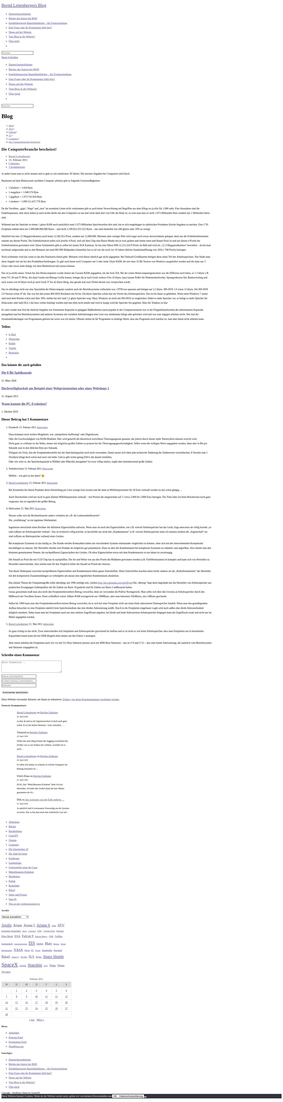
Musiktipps (14, 878)
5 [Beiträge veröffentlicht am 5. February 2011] (56, 992)
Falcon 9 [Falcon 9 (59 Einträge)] (27, 938)
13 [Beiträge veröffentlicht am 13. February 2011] (66, 998)
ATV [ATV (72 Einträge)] (61, 927)
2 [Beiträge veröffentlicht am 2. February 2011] (26, 992)
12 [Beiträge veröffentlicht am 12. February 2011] (56, 998)
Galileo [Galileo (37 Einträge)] (58, 938)
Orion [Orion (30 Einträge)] (27, 952)
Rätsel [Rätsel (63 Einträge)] (5, 959)
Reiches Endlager (49, 714)
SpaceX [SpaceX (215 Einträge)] (9, 967)
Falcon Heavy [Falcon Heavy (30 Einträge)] (41, 938)
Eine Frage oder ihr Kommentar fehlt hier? (32, 79)
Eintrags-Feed (16, 1039)
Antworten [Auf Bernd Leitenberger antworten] (52, 483)
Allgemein (14, 824)
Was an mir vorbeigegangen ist (24, 906)
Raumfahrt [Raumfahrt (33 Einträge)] (47, 952)
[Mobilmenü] (9, 57)
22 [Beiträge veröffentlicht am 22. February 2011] (16, 1010)
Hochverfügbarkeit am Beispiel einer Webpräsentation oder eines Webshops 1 (55, 388)
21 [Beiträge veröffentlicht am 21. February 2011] (6, 1010)
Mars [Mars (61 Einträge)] (48, 945)
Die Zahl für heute (18, 856)
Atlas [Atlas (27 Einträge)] (54, 928)
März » (40, 1022)
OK (115, 1098)
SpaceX (13, 901)
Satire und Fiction (18, 897)
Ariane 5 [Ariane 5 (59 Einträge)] (29, 927)
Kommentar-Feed (17, 1044)
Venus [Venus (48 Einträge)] (60, 967)
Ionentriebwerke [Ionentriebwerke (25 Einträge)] (20, 946)
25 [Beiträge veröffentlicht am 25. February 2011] (46, 1010)
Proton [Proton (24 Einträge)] (37, 953)
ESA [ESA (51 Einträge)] (17, 938)
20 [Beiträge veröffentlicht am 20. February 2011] (66, 1004)
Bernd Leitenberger (19, 156)
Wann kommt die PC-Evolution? (24, 404)
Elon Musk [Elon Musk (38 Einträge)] (7, 938)
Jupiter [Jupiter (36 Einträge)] (39, 945)
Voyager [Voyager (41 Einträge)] (5, 974)
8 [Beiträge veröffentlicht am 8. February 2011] (16, 998)
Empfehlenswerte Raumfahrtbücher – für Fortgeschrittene (40, 74)
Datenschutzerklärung (20, 64)
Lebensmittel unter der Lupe (23, 869)
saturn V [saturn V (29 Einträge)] (15, 959)
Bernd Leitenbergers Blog (23, 5)
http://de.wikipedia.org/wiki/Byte (115, 582)
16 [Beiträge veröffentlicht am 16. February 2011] (26, 1004)
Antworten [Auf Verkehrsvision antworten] (47, 468)
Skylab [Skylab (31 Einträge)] (24, 959)
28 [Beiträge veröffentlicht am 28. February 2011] (6, 1016)
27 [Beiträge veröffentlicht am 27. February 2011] (66, 1010)
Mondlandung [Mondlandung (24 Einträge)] (6, 953)
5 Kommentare (17, 167)
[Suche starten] (35, 106)
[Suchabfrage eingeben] (17, 53)
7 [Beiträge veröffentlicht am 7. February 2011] (6, 998)
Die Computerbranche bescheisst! (24, 142)
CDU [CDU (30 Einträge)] (39, 933)
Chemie (13, 842)
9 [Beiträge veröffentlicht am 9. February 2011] (26, 998)
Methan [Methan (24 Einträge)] (56, 946)
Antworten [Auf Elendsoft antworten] (42, 427)
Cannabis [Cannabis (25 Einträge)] (32, 933)
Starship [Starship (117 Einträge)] (35, 967)
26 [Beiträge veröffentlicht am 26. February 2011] (56, 1010)
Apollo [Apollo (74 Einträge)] (6, 927)
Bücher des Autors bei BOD (24, 69)
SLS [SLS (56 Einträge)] (31, 959)
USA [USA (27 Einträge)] (45, 968)
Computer (14, 163)
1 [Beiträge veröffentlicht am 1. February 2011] (16, 992)
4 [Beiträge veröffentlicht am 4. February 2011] (46, 992)
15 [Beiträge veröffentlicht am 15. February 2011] (16, 1004)
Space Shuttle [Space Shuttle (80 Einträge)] (53, 958)
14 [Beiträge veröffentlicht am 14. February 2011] (6, 1004)
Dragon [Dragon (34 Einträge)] (60, 933)
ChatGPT (13, 838)
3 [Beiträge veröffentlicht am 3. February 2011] (36, 992)
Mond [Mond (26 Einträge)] (63, 946)
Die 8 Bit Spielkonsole (16, 372)
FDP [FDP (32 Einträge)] (51, 938)
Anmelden (14, 1035)
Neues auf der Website (21, 84)
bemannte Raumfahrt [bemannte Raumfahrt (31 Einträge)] (11, 933)
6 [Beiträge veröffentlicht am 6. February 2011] (66, 992)
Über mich (14, 93)
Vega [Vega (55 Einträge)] (52, 967)
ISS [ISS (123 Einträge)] (32, 945)
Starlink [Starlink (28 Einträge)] (22, 968)
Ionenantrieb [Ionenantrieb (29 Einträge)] (7, 946)
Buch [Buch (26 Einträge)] (25, 933)
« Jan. (32, 1022)
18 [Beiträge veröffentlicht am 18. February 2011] (46, 1004)
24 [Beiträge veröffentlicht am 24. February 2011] (36, 1010)
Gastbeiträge (15, 865)
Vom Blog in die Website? (23, 88)
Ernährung (14, 860)
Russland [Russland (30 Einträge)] (58, 952)
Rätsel (12, 892)
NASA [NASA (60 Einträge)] (18, 952)
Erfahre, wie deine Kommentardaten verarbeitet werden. (90, 701)
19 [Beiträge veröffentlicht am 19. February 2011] (56, 1004)
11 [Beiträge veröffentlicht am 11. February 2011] (46, 998)
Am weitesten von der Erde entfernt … (44, 802)
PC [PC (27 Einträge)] (32, 952)
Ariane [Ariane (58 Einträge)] (17, 927)
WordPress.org (16, 1048)
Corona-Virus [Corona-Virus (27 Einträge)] (49, 933)
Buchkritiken (15, 833)
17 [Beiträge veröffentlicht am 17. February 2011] (36, 1004)
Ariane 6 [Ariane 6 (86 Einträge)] (43, 927)
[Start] (11, 125)
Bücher (12, 828)
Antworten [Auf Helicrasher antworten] (40, 508)
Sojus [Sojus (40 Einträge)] (39, 959)
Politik (12, 883)
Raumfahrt (14, 888)
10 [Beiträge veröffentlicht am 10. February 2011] (36, 998)
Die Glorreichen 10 (18, 851)
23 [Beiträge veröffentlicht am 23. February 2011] (26, 1010)
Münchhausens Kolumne (21, 874)
